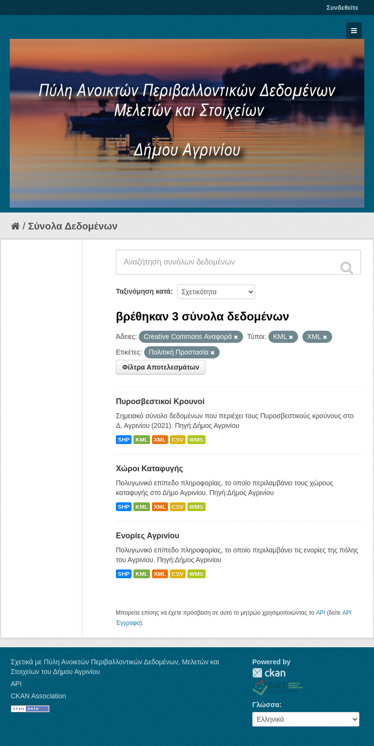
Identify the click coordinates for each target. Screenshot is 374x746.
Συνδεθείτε (342, 7)
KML (141, 439)
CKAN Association (38, 696)
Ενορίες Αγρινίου (147, 536)
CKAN (268, 673)
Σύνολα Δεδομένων (73, 226)
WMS (196, 439)
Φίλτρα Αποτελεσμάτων (160, 367)
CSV (178, 439)
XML (160, 439)
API (320, 612)
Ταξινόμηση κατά (143, 291)
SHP (124, 439)
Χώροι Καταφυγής (149, 468)
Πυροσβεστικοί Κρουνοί (160, 401)
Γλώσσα (266, 705)
